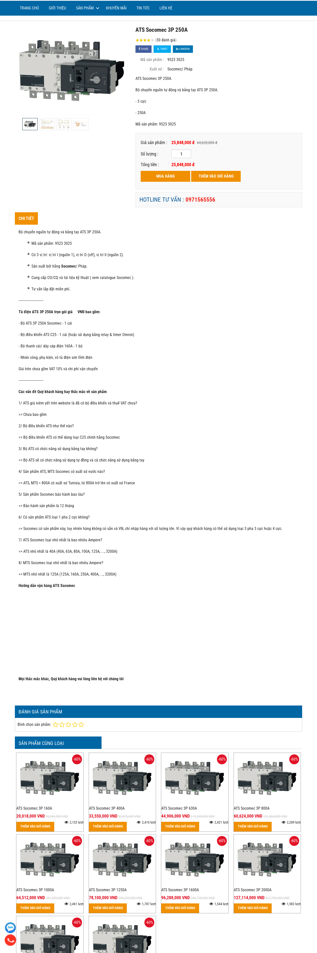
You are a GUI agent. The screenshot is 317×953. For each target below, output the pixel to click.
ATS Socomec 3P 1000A (35, 890)
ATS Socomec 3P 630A (179, 808)
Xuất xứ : (157, 69)
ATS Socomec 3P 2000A (252, 890)
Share (143, 49)
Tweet (162, 49)
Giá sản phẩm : (154, 142)
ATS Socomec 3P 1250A (108, 890)
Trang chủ (29, 8)
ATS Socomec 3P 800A (251, 808)
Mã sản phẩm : (152, 59)
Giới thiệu (57, 8)
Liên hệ (165, 8)
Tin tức (143, 8)
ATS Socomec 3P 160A (34, 808)
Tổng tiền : (150, 164)
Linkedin (183, 49)
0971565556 (200, 199)
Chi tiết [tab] (26, 218)
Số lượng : (149, 153)
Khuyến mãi (116, 8)
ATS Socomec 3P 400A (107, 808)
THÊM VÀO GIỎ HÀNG (216, 176)
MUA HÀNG (165, 176)
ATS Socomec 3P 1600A (180, 890)
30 (166, 40)
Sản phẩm (85, 8)
